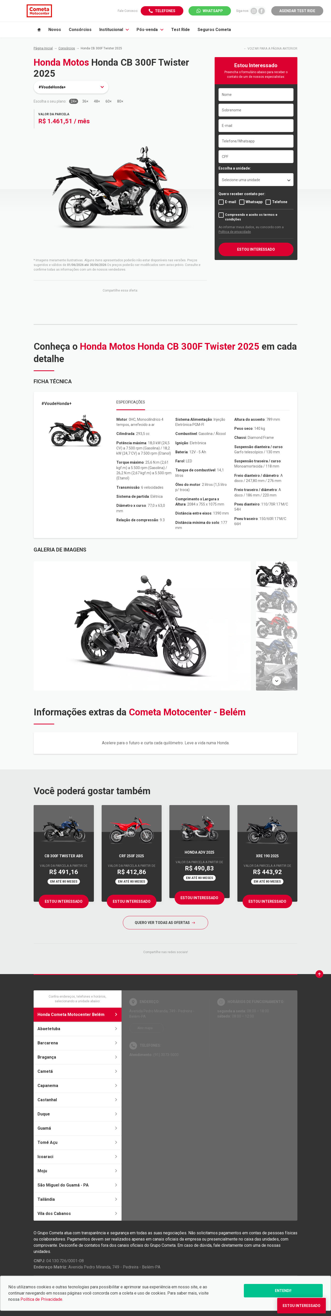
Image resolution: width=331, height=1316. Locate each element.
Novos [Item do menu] (54, 29)
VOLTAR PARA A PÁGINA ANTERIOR (272, 48)
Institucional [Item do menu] (114, 29)
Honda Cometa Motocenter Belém (77, 1014)
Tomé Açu (77, 1142)
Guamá (77, 1128)
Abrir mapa (145, 1028)
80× (120, 101)
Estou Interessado (63, 901)
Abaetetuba (77, 1028)
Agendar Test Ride (297, 11)
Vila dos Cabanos (77, 1213)
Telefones (165, 11)
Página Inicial (43, 48)
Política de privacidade (235, 232)
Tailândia (77, 1199)
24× (74, 101)
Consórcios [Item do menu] (80, 29)
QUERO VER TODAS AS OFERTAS (165, 923)
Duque (77, 1114)
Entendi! (283, 1291)
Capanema (77, 1085)
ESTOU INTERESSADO (256, 249)
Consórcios (66, 48)
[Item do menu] (39, 29)
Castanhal (77, 1099)
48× (97, 101)
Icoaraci (77, 1156)
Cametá (77, 1071)
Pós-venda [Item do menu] (150, 29)
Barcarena (77, 1042)
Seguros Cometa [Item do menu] (214, 29)
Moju (77, 1170)
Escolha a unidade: (235, 168)
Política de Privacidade (41, 1299)
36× (85, 101)
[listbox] (256, 179)
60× (108, 101)
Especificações (130, 402)
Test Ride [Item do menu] (180, 29)
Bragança (77, 1057)
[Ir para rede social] (254, 10)
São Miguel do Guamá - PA (77, 1185)
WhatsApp (213, 11)
